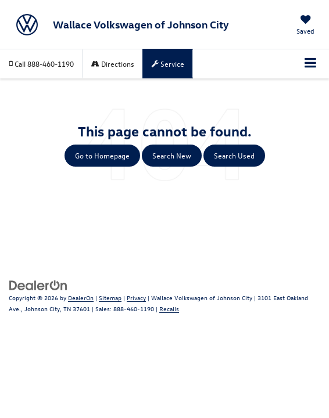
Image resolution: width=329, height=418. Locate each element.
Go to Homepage (102, 155)
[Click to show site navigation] (310, 63)
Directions (112, 64)
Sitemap (110, 297)
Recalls (169, 308)
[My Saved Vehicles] (305, 26)
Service (168, 64)
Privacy (136, 297)
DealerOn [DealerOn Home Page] (81, 297)
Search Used (234, 155)
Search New (171, 155)
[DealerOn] (38, 284)
